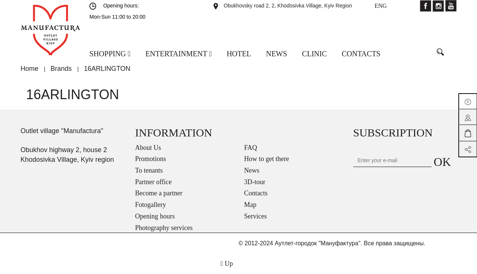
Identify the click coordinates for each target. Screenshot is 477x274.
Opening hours (155, 216)
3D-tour (254, 182)
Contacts (256, 193)
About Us (148, 147)
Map (250, 204)
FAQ (250, 147)
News (251, 170)
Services (255, 216)
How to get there (266, 159)
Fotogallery (150, 204)
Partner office (153, 182)
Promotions (150, 159)
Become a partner (159, 193)
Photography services (164, 228)
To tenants (149, 170)
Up (227, 263)
